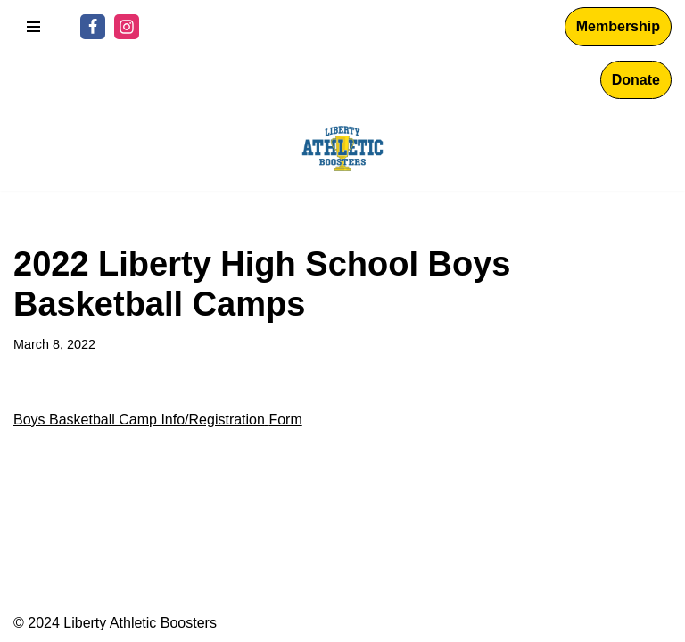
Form (284, 419)
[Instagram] (126, 26)
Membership (618, 26)
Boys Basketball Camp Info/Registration (139, 419)
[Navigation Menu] (33, 26)
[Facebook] (92, 26)
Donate (636, 79)
